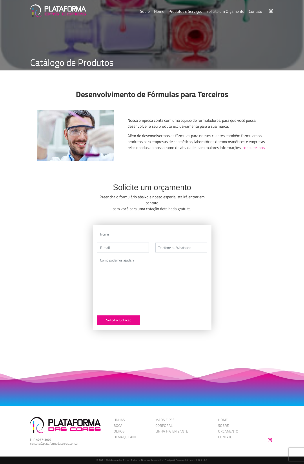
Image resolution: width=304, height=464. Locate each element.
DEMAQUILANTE (126, 437)
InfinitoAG (201, 460)
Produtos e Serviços (185, 11)
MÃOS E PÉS (165, 419)
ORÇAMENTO (228, 431)
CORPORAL (164, 425)
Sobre (145, 11)
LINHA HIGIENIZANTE (171, 431)
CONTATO (225, 437)
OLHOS (119, 431)
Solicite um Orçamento (225, 11)
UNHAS (119, 419)
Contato (255, 11)
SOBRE (223, 425)
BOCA (118, 425)
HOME (223, 419)
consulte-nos (253, 148)
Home (159, 11)
